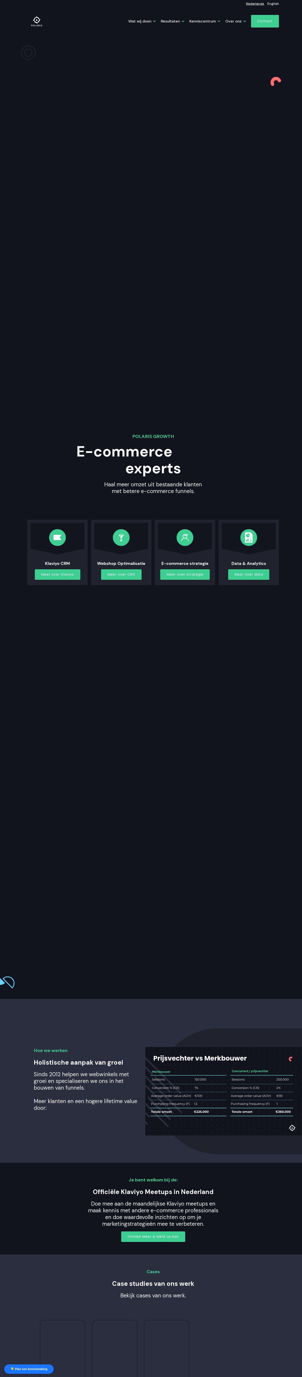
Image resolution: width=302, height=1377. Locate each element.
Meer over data (248, 574)
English (273, 3)
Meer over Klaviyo (57, 574)
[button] (140, 21)
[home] (36, 21)
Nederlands (255, 3)
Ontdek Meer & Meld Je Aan (153, 1236)
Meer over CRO (121, 574)
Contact (265, 21)
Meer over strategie (185, 574)
